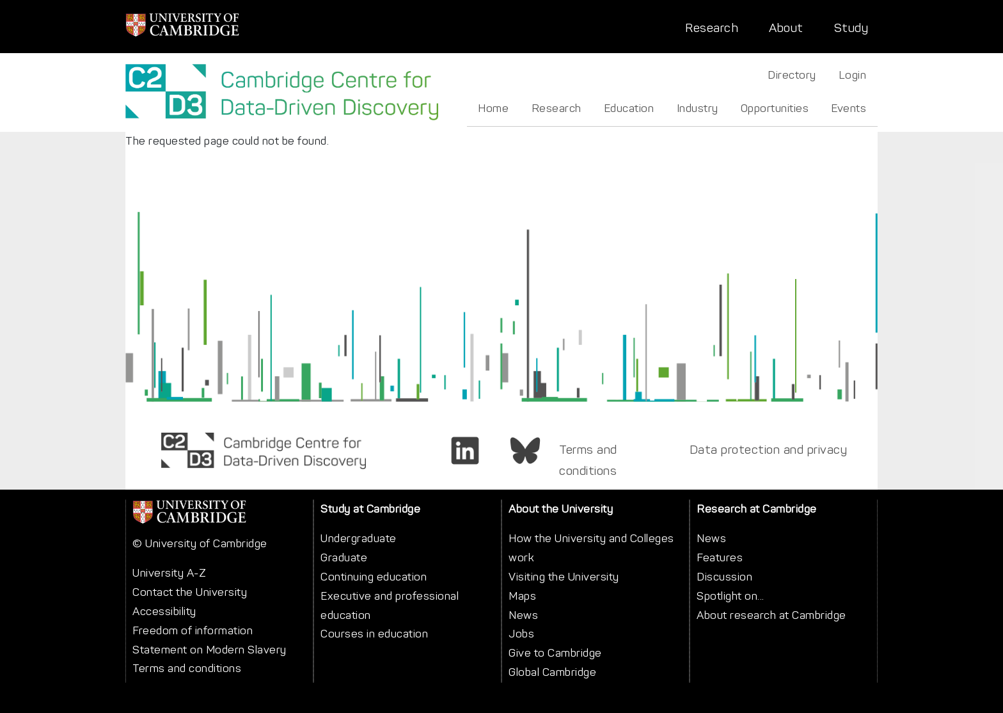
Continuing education (373, 577)
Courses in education (374, 634)
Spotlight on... (730, 596)
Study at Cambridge (370, 509)
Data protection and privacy (769, 449)
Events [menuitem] (848, 108)
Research (711, 27)
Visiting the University (564, 577)
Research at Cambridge (757, 509)
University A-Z (169, 573)
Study (851, 27)
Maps (522, 596)
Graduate (343, 557)
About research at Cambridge (771, 615)
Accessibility (164, 611)
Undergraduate (358, 538)
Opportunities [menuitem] (775, 108)
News (523, 615)
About (786, 27)
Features (720, 557)
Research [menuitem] (556, 108)
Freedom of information (192, 630)
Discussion (724, 577)
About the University (561, 509)
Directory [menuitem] (792, 75)
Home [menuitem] (493, 108)
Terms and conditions (588, 460)
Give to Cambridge (555, 653)
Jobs (521, 634)
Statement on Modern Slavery (209, 650)
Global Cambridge (552, 672)
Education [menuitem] (629, 108)
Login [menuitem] (853, 75)
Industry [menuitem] (697, 108)
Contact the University (189, 592)
